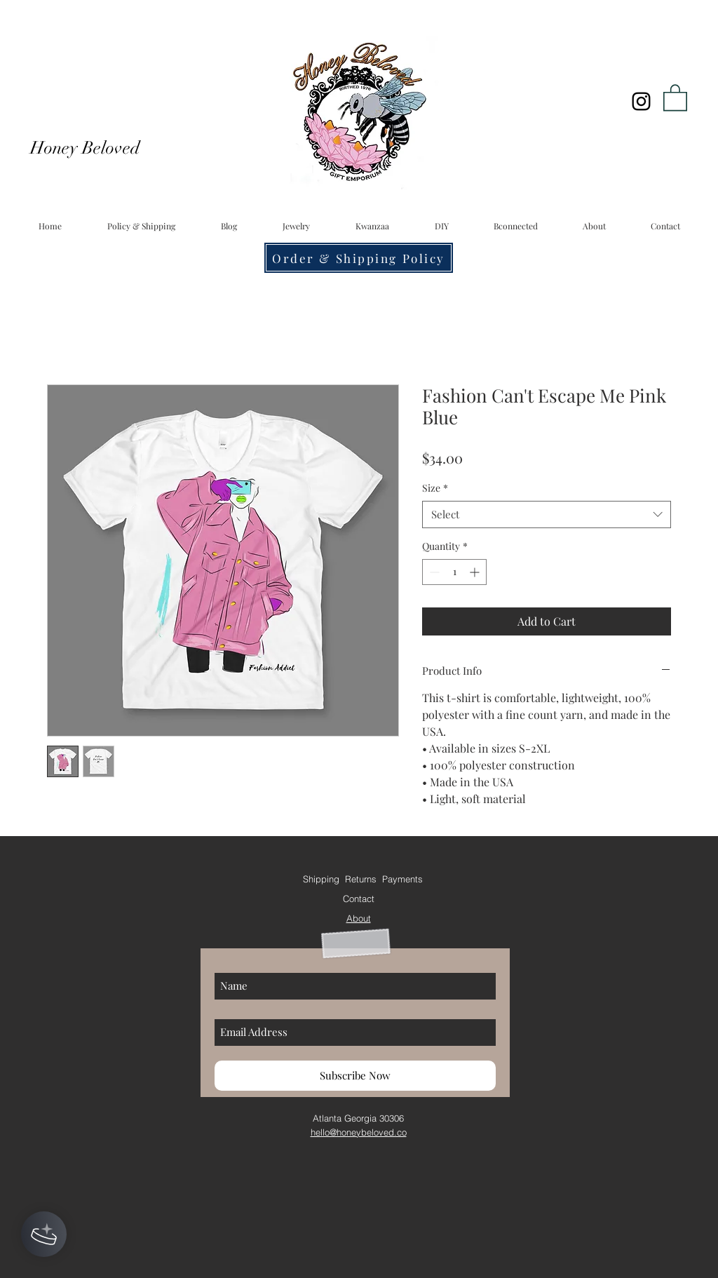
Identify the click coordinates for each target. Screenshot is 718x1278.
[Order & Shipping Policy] (359, 258)
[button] (675, 97)
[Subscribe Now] (355, 1076)
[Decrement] (433, 572)
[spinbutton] (454, 572)
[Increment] (476, 572)
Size (435, 488)
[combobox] (546, 514)
